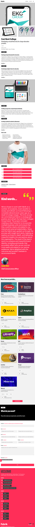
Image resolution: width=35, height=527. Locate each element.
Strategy (13, 49)
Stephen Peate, (5, 184)
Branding (3, 49)
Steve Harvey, (12, 184)
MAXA (2, 317)
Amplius (19, 317)
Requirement (4, 457)
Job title (2, 439)
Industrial (3, 323)
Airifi (19, 341)
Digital (7, 49)
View (2, 326)
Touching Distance (21, 294)
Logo (10, 49)
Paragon (19, 364)
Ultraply (2, 341)
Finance (3, 370)
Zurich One (3, 364)
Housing (20, 323)
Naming (8, 350)
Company (19, 439)
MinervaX (3, 388)
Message (2, 445)
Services (20, 370)
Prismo (2, 294)
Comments (2, 423)
